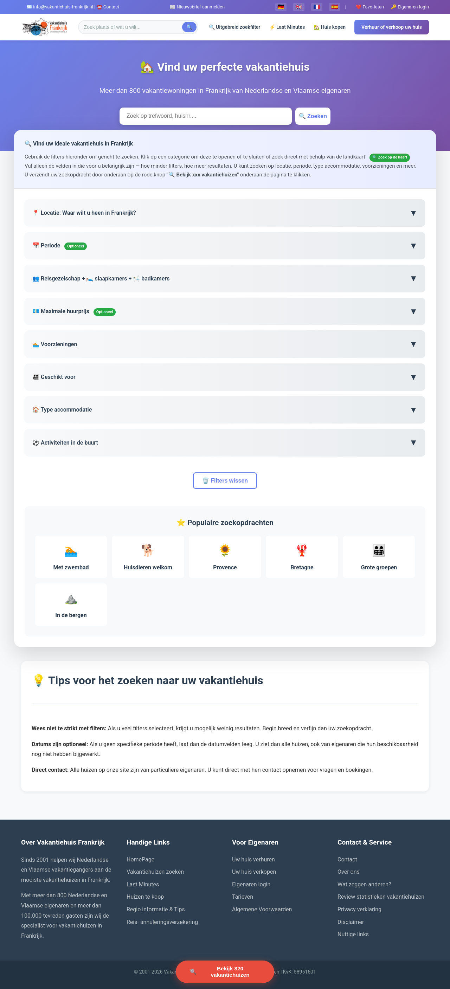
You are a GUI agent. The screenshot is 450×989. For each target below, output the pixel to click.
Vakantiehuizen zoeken (155, 871)
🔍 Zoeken (313, 116)
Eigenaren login (251, 884)
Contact (347, 859)
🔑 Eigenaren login (410, 6)
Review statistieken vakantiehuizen (381, 896)
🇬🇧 (298, 7)
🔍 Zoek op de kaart (389, 157)
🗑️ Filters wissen (225, 481)
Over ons (349, 871)
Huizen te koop (145, 896)
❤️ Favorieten (370, 6)
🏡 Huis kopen (330, 27)
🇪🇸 (334, 7)
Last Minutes (143, 884)
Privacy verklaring (359, 909)
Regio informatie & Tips (156, 909)
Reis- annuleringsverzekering (162, 922)
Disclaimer (351, 922)
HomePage (140, 859)
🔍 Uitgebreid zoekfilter (235, 27)
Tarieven (242, 896)
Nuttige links (353, 934)
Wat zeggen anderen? (364, 884)
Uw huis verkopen (254, 871)
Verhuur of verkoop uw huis (391, 27)
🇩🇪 (280, 7)
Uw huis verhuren (253, 859)
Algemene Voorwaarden (262, 909)
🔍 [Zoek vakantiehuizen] (225, 970)
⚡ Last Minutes (287, 27)
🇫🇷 (316, 7)
